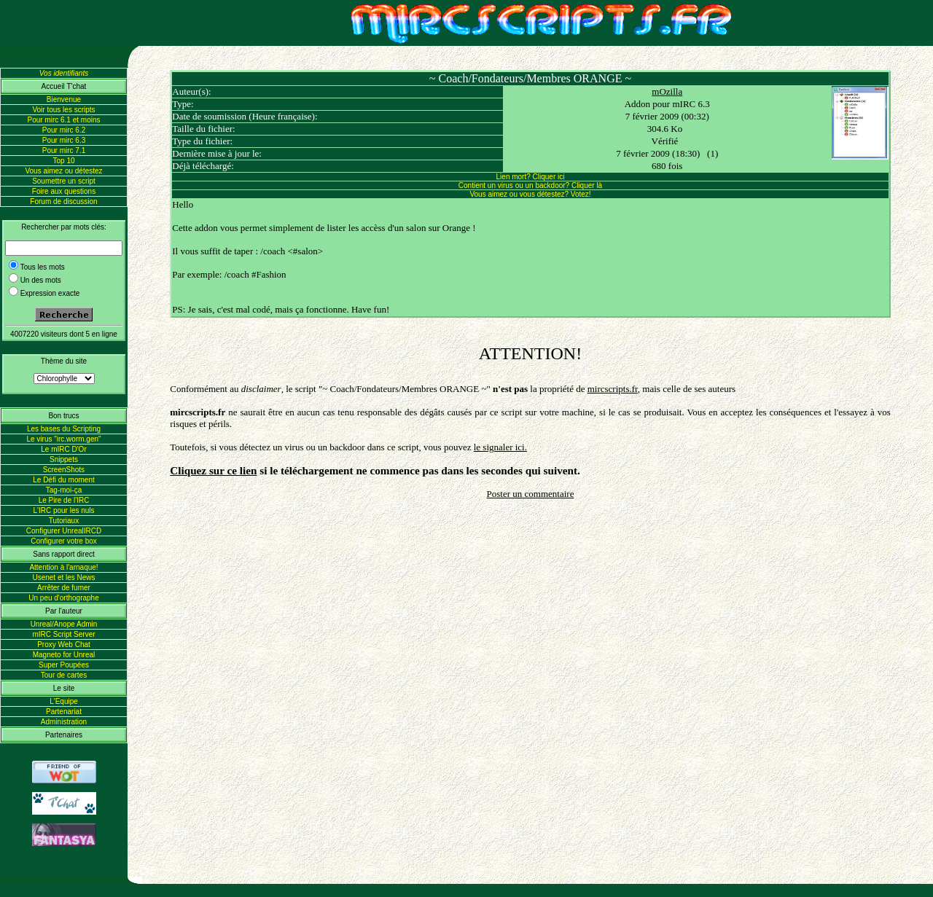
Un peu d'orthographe (63, 598)
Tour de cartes (64, 675)
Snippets (64, 459)
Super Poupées (64, 665)
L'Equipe (64, 701)
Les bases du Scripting (64, 429)
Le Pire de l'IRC (64, 500)
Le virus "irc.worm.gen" (63, 439)
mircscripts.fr (612, 388)
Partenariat (64, 712)
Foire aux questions (63, 191)
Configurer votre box (64, 541)
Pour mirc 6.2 (63, 130)
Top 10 (63, 161)
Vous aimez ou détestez (63, 171)
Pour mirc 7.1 (63, 150)
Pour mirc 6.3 (63, 140)
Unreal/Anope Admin (64, 624)
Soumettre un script (63, 181)
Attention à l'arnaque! (63, 567)
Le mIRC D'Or (63, 449)
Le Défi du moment (64, 480)
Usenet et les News (63, 577)
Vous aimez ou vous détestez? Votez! (529, 194)
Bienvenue (64, 99)
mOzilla (667, 91)
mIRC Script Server (63, 634)
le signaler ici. (500, 447)
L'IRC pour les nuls (63, 510)
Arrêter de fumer (63, 588)
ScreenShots (64, 470)
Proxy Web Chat (63, 645)
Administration (64, 722)
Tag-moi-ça (64, 490)
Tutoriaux (64, 521)
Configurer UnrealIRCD (63, 531)
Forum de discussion (63, 201)
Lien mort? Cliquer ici (530, 177)
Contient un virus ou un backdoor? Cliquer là (530, 185)
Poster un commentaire (530, 493)
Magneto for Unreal (64, 655)
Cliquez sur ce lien (213, 470)
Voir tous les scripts (63, 110)
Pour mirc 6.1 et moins (63, 120)
